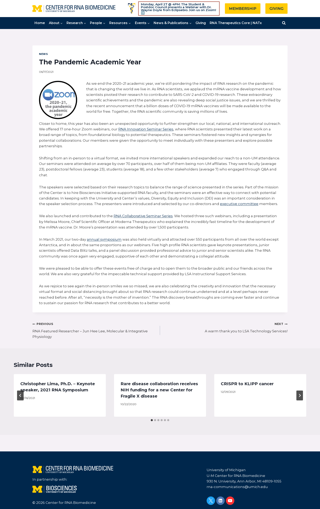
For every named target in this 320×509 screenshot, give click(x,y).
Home (40, 23)
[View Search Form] (284, 23)
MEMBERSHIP (242, 8)
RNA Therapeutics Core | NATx (236, 23)
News (43, 54)
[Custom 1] (131, 8)
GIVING (276, 8)
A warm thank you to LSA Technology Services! (225, 327)
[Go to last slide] (20, 395)
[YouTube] (230, 500)
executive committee (239, 204)
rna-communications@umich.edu (237, 487)
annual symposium (104, 239)
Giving (201, 23)
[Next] (299, 395)
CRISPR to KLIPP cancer (247, 383)
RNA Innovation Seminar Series (145, 129)
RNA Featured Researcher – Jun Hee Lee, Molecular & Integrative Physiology (94, 330)
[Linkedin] (220, 500)
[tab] (152, 420)
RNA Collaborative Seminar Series (143, 216)
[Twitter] (211, 500)
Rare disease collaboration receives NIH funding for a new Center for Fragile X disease (159, 390)
